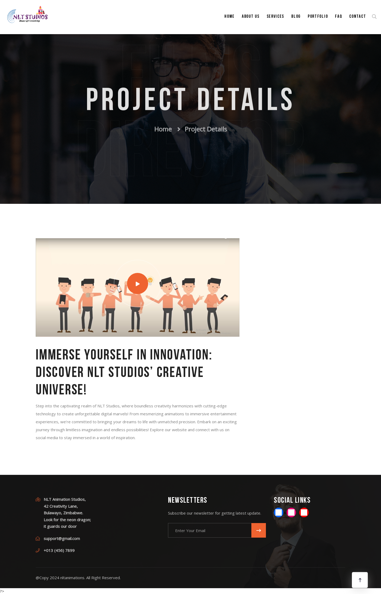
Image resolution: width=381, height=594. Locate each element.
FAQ (338, 16)
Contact (357, 16)
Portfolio (318, 16)
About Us (251, 16)
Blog (296, 16)
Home (229, 16)
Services (275, 16)
